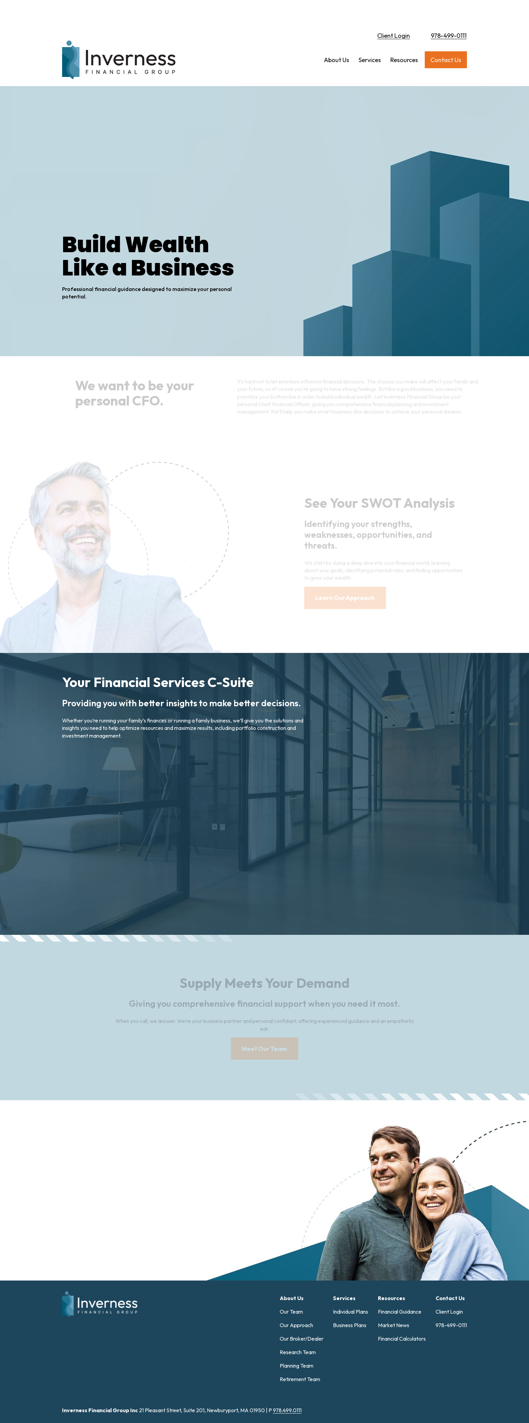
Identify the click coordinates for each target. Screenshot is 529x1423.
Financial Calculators (402, 1250)
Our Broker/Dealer (302, 1250)
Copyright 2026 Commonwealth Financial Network (176, 1411)
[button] (336, 36)
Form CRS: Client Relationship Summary (120, 1378)
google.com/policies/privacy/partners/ (199, 1399)
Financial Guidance (399, 1223)
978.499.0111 (287, 1321)
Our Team (291, 1223)
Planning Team (296, 1277)
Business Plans (349, 1236)
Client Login (393, 12)
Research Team (298, 1263)
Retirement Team (300, 1290)
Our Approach (296, 1236)
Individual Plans (350, 1223)
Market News (393, 1236)
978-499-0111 (449, 12)
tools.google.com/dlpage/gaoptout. (406, 1399)
